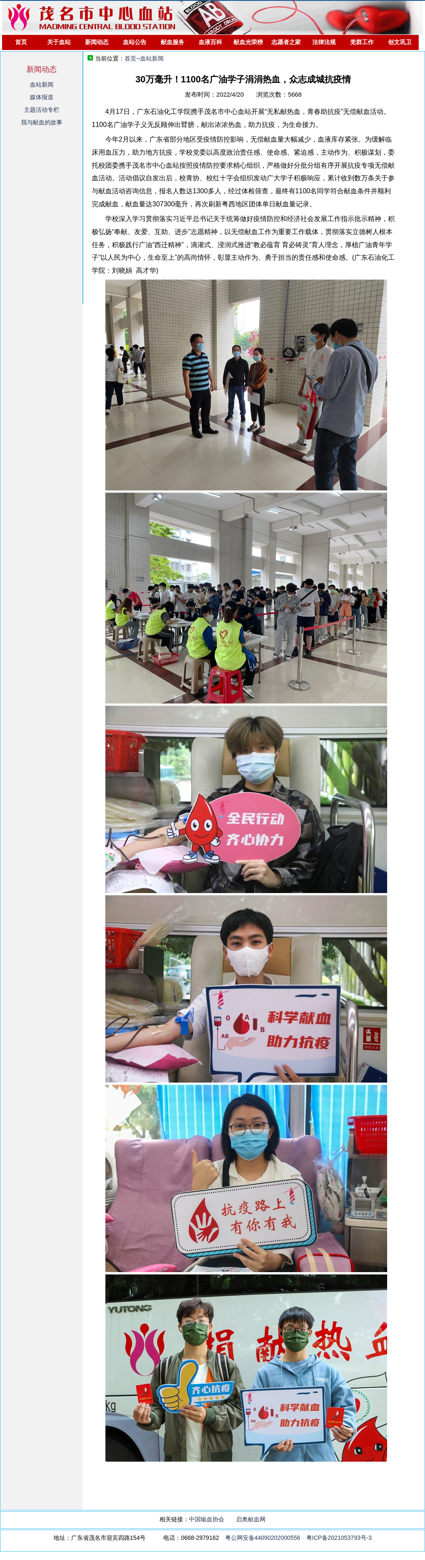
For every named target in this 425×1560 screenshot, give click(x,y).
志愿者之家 (286, 42)
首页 (21, 42)
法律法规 (324, 42)
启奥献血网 (251, 1519)
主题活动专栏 (41, 109)
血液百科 (210, 42)
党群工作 (362, 42)
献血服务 (172, 42)
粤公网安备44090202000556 (262, 1537)
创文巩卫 (400, 42)
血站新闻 (41, 84)
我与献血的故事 (41, 122)
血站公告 (134, 42)
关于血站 (59, 42)
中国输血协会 (206, 1519)
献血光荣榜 (248, 42)
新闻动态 (97, 42)
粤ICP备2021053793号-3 (339, 1537)
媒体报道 (41, 97)
